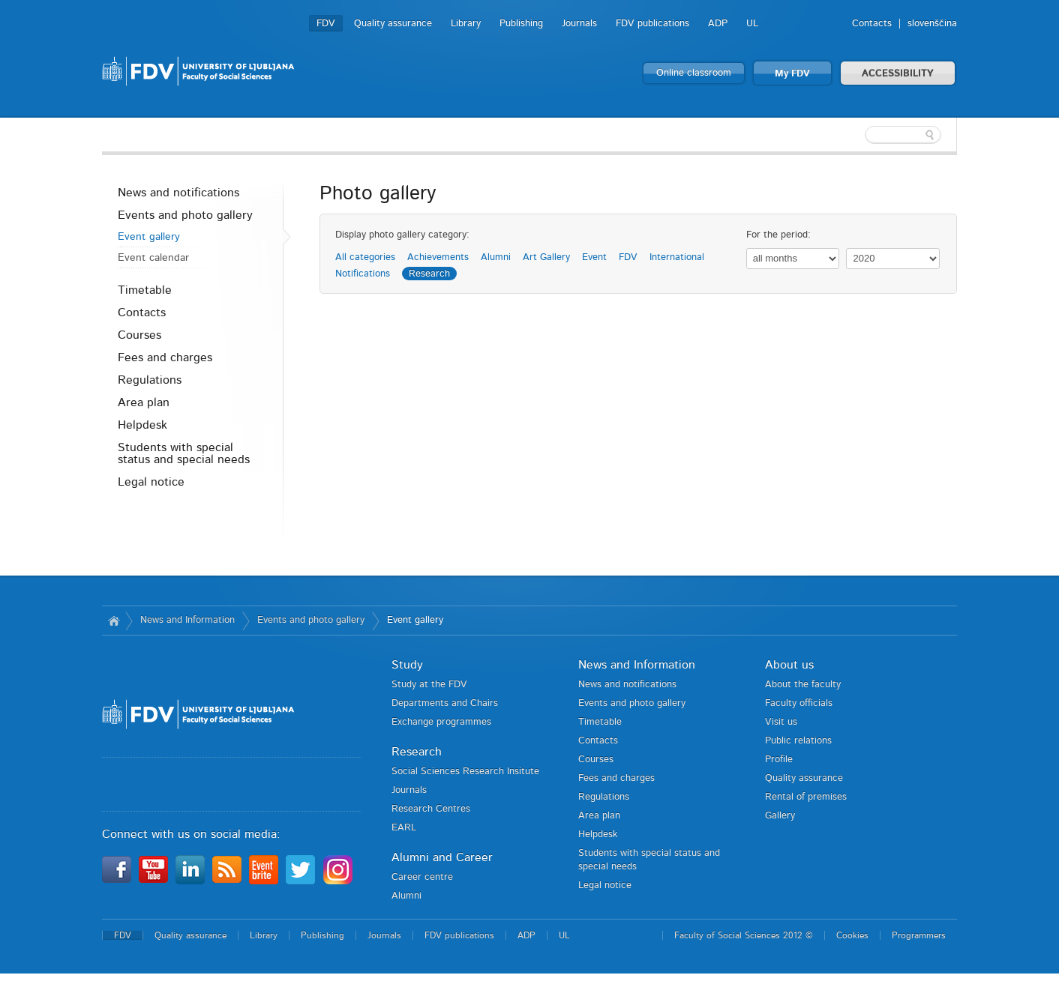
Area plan (144, 402)
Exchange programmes (441, 722)
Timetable (145, 290)
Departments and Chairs (445, 703)
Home (113, 620)
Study (407, 665)
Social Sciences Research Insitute (465, 771)
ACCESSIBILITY (898, 74)
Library (466, 23)
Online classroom (693, 73)
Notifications (362, 274)
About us (789, 665)
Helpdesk (142, 425)
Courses (139, 335)
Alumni (496, 257)
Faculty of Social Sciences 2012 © (743, 935)
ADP (718, 23)
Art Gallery (546, 257)
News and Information (187, 620)
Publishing (521, 23)
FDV (325, 23)
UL (752, 23)
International (677, 257)
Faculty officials (798, 703)
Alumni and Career (442, 857)
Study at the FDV (429, 684)
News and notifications (178, 193)
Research (429, 274)
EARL (404, 828)
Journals (579, 23)
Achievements (438, 257)
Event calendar (153, 258)
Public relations (798, 741)
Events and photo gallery (185, 215)
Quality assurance (393, 23)
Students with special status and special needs (184, 453)
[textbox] (859, 135)
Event (594, 257)
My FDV (792, 74)
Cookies (852, 935)
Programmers (919, 935)
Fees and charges (165, 357)
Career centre (422, 877)
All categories (365, 257)
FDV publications (652, 23)
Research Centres (431, 809)
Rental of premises (806, 797)
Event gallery (149, 237)
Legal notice (151, 482)
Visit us (781, 722)
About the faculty (803, 684)
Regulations (150, 380)
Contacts (872, 23)
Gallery (780, 816)
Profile (779, 759)
